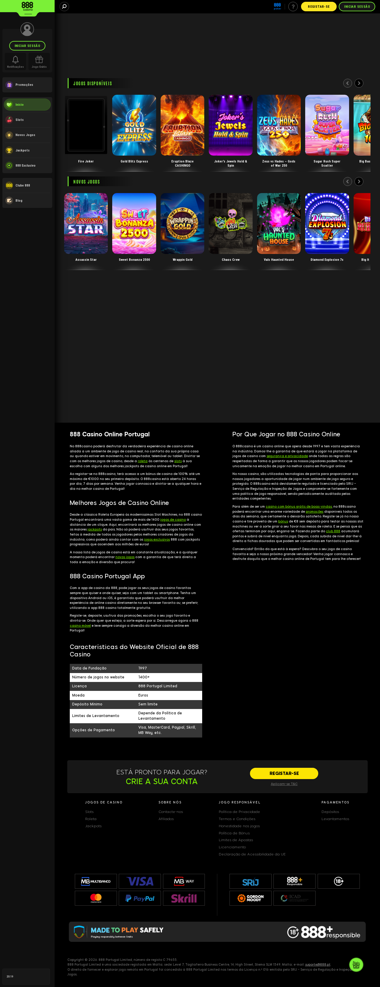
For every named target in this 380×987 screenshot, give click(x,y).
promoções (314, 512)
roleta (143, 461)
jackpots (95, 529)
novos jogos (124, 557)
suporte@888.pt (317, 965)
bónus (283, 521)
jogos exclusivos (157, 539)
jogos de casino (173, 520)
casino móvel (80, 626)
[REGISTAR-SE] (284, 773)
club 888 (333, 531)
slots (178, 461)
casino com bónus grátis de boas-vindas (299, 506)
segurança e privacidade (287, 456)
